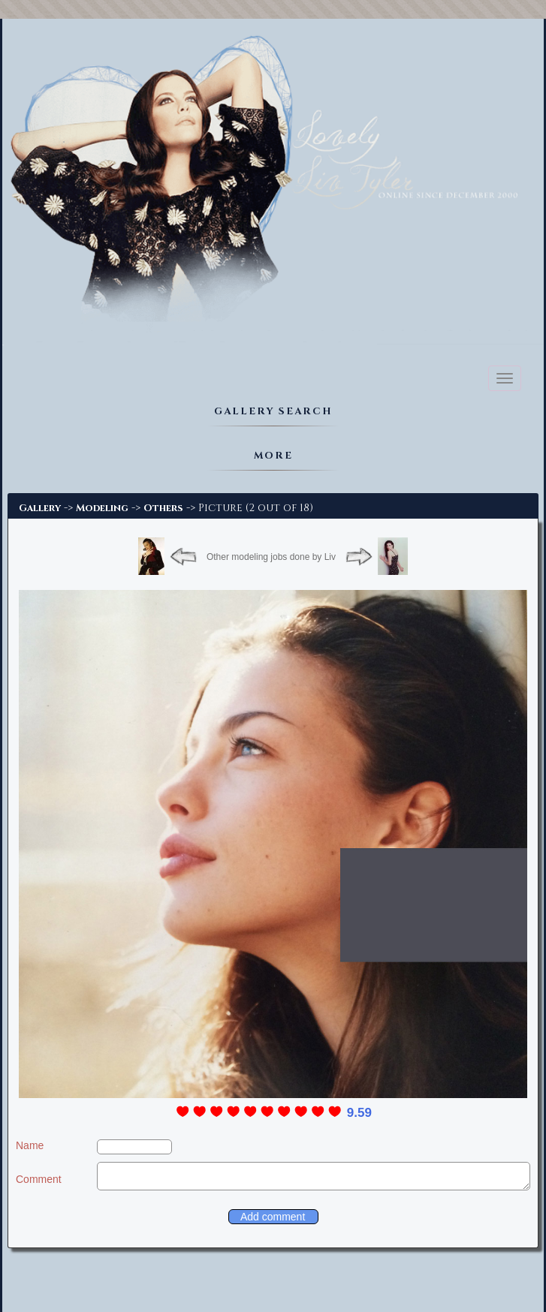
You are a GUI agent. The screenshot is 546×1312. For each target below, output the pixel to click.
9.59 (359, 1113)
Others (163, 508)
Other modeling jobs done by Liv (271, 557)
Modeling (102, 508)
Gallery (40, 508)
